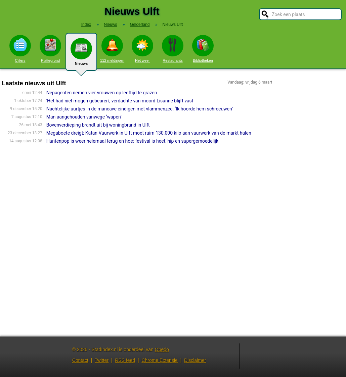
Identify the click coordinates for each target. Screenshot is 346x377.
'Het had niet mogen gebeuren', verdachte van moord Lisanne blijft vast (119, 100)
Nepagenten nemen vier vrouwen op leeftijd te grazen (101, 92)
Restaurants (172, 48)
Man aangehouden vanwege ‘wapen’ (84, 117)
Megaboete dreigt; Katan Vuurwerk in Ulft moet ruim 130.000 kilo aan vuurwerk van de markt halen (148, 133)
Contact (80, 360)
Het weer (142, 48)
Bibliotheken (203, 48)
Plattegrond (50, 48)
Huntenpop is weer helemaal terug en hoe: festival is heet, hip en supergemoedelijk (132, 141)
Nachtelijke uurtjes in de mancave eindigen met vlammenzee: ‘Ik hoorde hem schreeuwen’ (139, 108)
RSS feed (125, 360)
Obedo (162, 349)
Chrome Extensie (159, 360)
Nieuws (81, 54)
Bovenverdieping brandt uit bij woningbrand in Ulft (98, 125)
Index (86, 24)
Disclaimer (195, 360)
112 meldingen (112, 48)
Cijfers (20, 48)
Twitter (102, 360)
